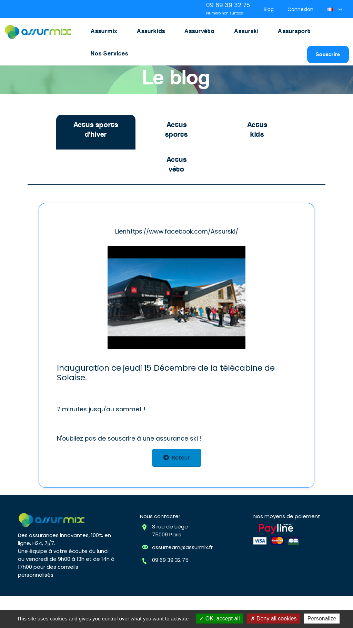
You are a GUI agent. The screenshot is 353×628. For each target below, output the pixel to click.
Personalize (321, 618)
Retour (176, 458)
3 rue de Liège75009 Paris (170, 530)
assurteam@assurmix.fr (182, 547)
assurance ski (178, 438)
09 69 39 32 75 (170, 560)
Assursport (294, 31)
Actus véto (177, 164)
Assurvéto (199, 31)
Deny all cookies (274, 618)
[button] (334, 9)
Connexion (300, 9)
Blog (269, 9)
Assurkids (151, 31)
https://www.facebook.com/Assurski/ (182, 231)
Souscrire (328, 54)
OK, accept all (219, 618)
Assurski (246, 31)
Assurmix (104, 31)
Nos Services (109, 53)
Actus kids (257, 129)
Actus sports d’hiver (96, 129)
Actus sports (176, 129)
